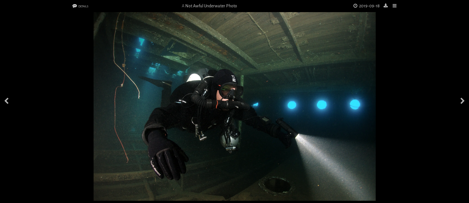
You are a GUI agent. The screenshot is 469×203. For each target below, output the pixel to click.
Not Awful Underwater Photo (211, 6)
